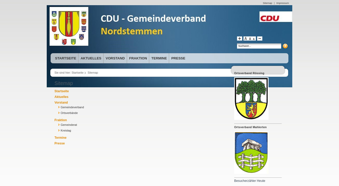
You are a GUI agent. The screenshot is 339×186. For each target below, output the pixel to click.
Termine (60, 138)
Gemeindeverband (72, 107)
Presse (59, 143)
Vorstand (61, 102)
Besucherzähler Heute (249, 181)
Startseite (77, 72)
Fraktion (60, 120)
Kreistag (66, 130)
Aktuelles (61, 97)
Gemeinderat (69, 124)
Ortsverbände (69, 112)
